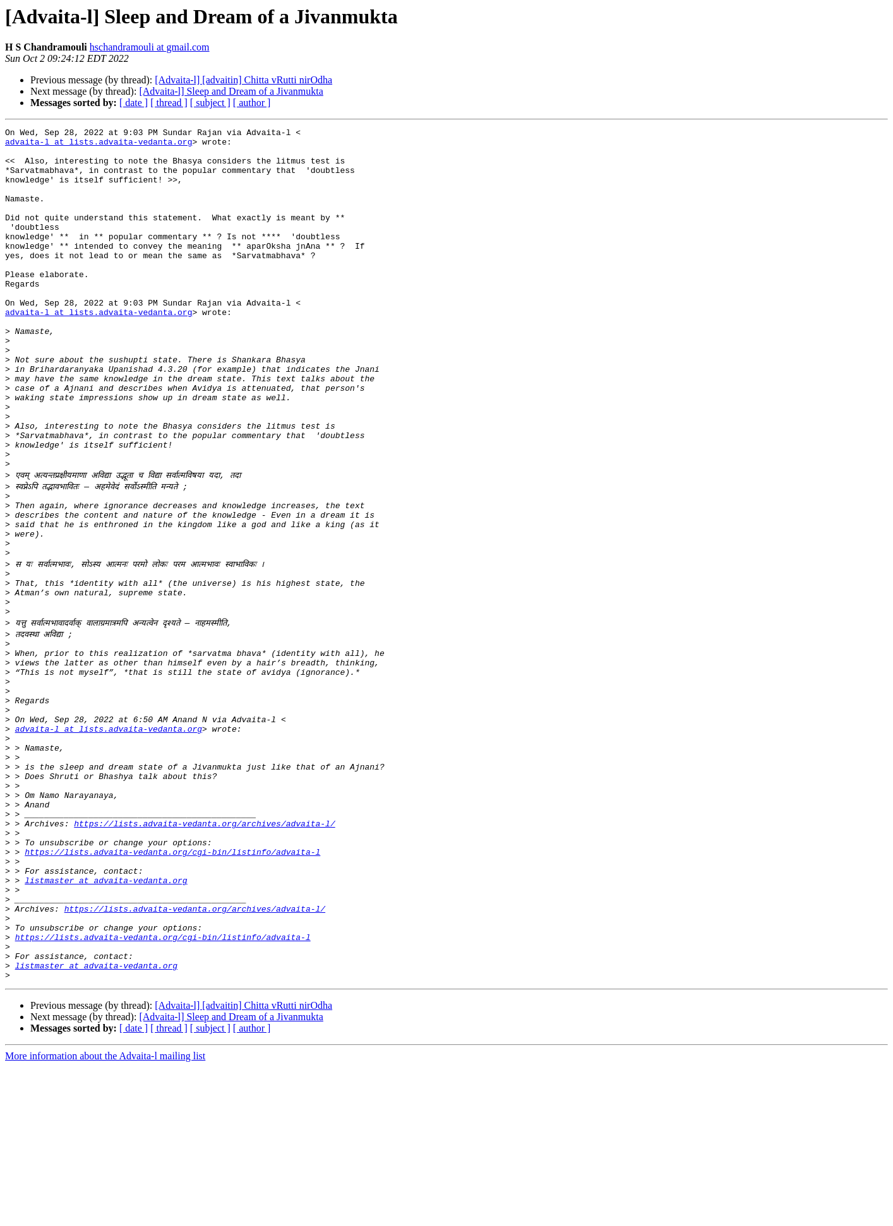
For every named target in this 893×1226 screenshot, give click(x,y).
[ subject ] (210, 102)
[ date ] (133, 102)
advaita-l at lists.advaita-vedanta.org (98, 145)
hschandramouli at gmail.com (150, 47)
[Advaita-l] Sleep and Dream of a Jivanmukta (231, 91)
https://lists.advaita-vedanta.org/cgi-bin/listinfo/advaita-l (172, 986)
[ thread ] (169, 102)
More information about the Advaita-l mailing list (105, 1215)
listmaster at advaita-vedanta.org (106, 1020)
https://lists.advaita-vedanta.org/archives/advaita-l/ (204, 952)
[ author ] (252, 102)
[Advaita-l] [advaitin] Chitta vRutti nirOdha (243, 79)
